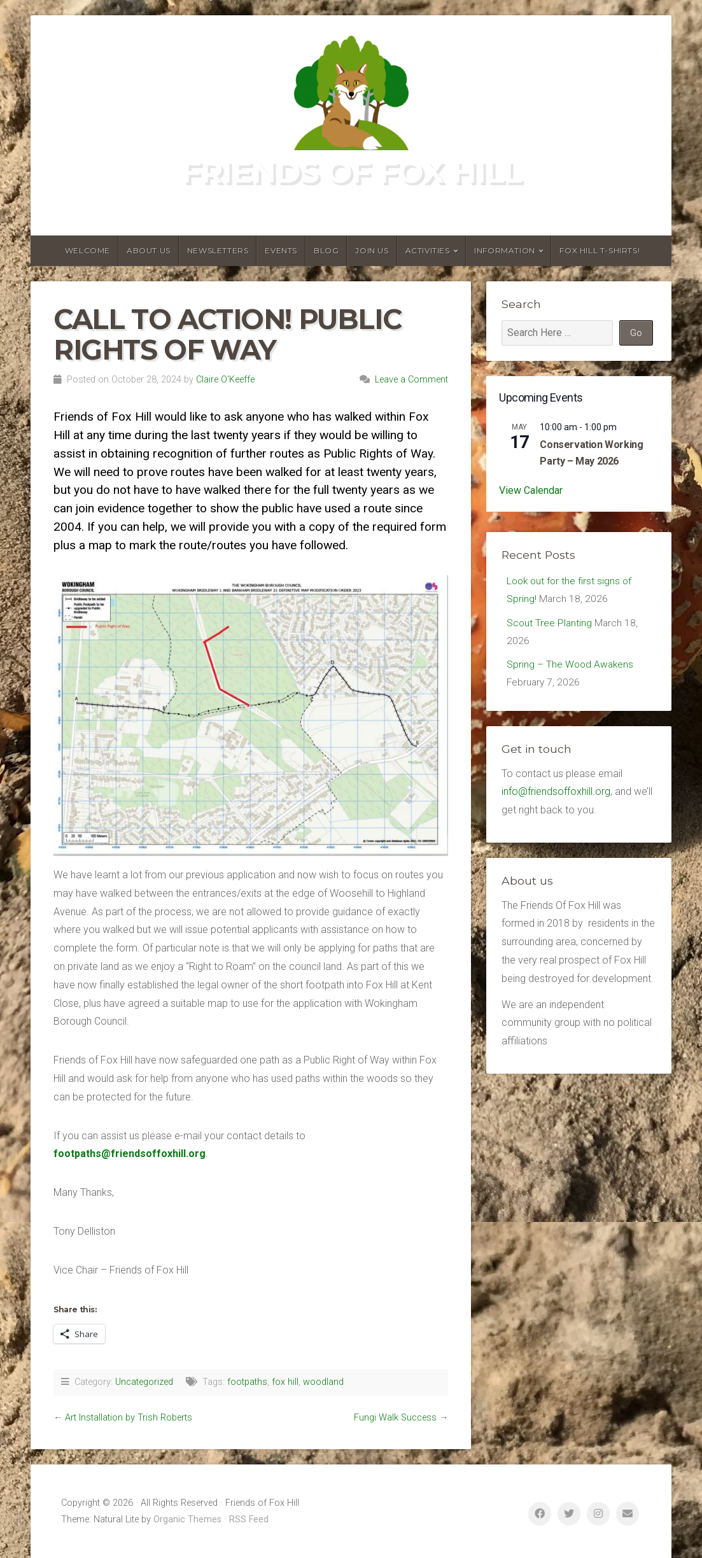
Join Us (371, 250)
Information (504, 250)
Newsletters (218, 250)
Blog (326, 250)
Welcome (87, 250)
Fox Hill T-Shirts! (599, 250)
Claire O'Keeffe (225, 379)
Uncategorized (144, 1382)
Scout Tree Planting (550, 625)
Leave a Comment (411, 379)
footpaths (247, 1382)
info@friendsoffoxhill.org (556, 795)
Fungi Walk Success (395, 1417)
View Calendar (531, 490)
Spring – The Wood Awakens (571, 667)
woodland (323, 1382)
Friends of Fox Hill (351, 171)
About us (149, 250)
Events (281, 250)
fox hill (285, 1382)
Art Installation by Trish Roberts (128, 1417)
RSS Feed (249, 1519)
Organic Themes (187, 1519)
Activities (427, 250)
